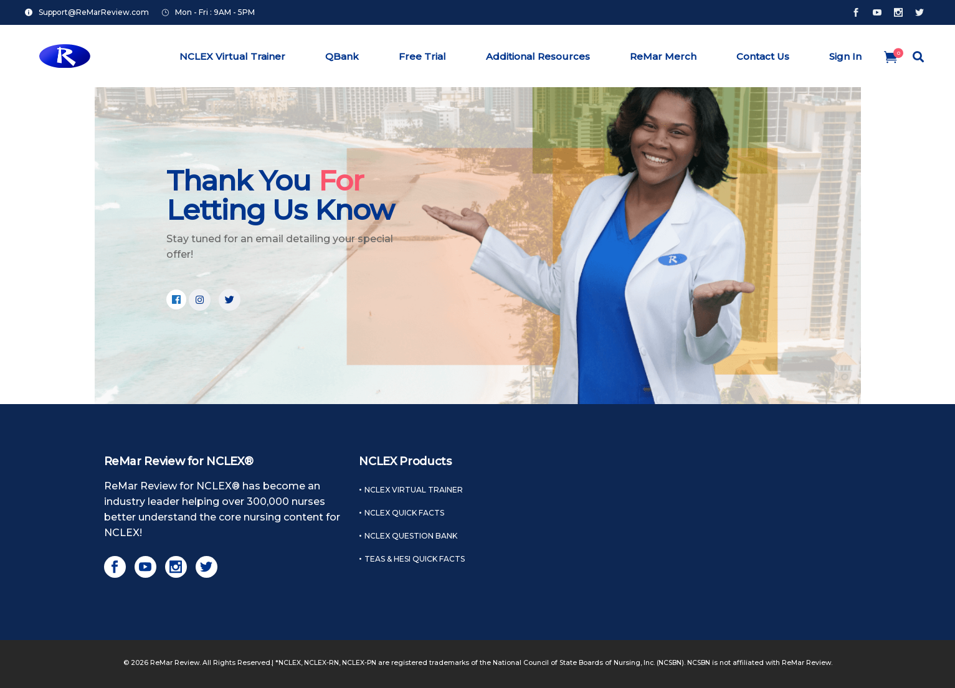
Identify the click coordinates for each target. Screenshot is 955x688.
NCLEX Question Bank (410, 535)
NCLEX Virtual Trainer (413, 489)
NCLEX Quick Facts (404, 512)
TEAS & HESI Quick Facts (414, 558)
